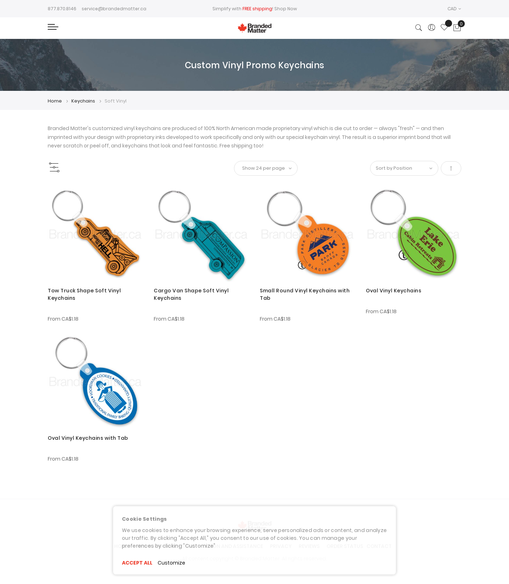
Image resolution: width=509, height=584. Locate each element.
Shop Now (285, 9)
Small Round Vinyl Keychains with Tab (305, 294)
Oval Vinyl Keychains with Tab (88, 438)
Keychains (83, 101)
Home (55, 101)
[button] (454, 9)
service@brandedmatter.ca (114, 9)
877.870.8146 (62, 9)
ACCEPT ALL (137, 562)
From (63, 318)
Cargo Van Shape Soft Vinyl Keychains (191, 294)
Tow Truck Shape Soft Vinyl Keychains (84, 294)
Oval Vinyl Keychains (393, 290)
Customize (171, 562)
